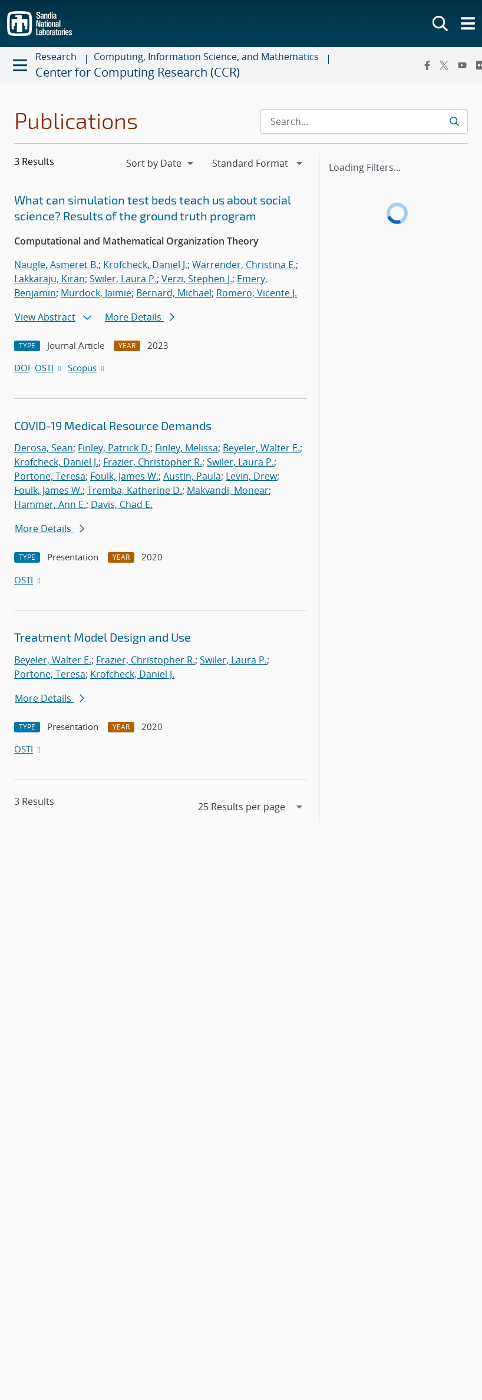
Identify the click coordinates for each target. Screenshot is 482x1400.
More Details (139, 317)
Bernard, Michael (174, 292)
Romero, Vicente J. (256, 292)
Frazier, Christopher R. (152, 461)
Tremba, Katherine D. (134, 490)
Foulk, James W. (124, 476)
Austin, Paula (192, 476)
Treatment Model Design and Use (102, 637)
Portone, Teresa (49, 476)
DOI (22, 368)
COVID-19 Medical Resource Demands (113, 425)
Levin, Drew (251, 476)
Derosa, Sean (43, 447)
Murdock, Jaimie (96, 292)
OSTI (49, 368)
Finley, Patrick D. (114, 447)
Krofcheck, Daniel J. (145, 264)
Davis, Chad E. (122, 504)
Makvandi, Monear (228, 490)
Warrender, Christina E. (244, 264)
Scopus (87, 368)
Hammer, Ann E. (50, 504)
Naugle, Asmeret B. (56, 264)
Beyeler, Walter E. (261, 447)
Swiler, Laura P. (123, 278)
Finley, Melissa (186, 447)
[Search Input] (364, 121)
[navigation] (161, 163)
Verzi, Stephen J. (196, 278)
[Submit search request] (454, 121)
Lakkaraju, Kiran (49, 278)
